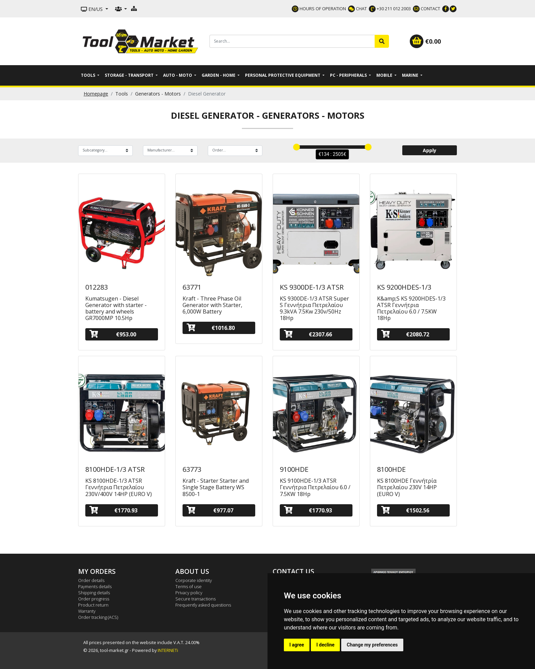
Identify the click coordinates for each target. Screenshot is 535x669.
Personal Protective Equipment (283, 75)
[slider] (296, 147)
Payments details (95, 586)
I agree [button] (296, 645)
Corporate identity (193, 580)
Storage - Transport (130, 75)
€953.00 (112, 334)
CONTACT (426, 8)
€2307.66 (308, 334)
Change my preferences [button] (372, 645)
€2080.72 (405, 334)
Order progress (93, 599)
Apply (429, 150)
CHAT (357, 8)
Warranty (87, 611)
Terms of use (188, 586)
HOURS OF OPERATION (319, 8)
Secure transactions (195, 599)
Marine (410, 75)
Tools (88, 75)
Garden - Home (219, 75)
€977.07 (210, 510)
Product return (93, 605)
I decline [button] (325, 645)
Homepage (96, 93)
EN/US (92, 9)
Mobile (384, 75)
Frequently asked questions (203, 605)
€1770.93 (113, 510)
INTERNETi (168, 650)
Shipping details (94, 593)
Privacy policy (188, 593)
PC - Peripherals (349, 75)
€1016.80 (211, 328)
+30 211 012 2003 (390, 8)
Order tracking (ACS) (98, 617)
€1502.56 (405, 510)
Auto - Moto (178, 75)
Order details (91, 580)
